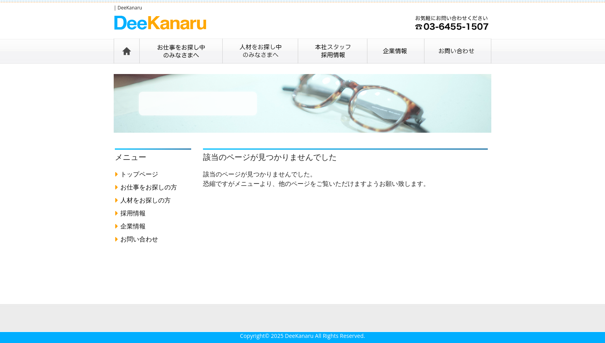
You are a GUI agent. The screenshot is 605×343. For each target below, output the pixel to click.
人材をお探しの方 (145, 200)
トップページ (139, 174)
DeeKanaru (299, 335)
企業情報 (133, 226)
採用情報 (133, 213)
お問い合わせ (139, 239)
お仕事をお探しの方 (148, 187)
